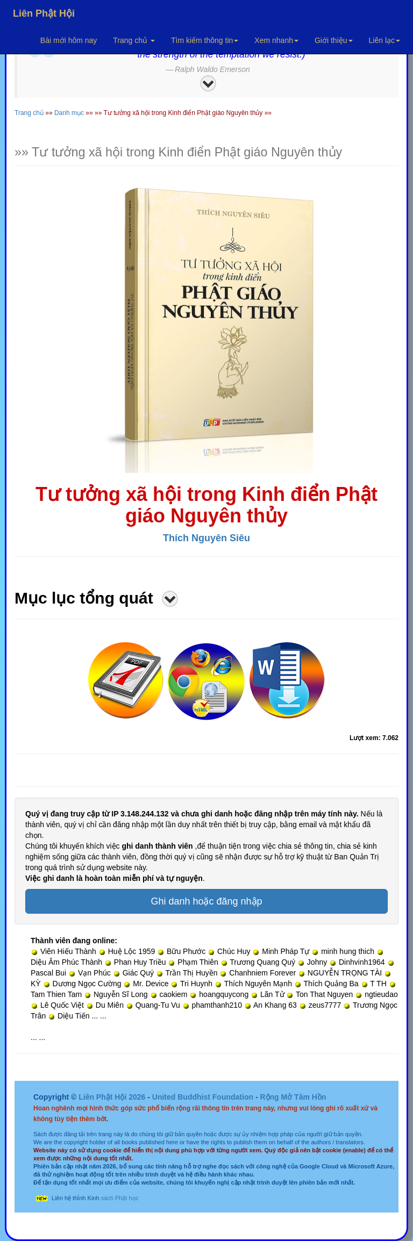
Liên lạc (384, 40)
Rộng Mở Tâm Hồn (293, 1097)
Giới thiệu (334, 40)
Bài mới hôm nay (68, 40)
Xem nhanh (276, 40)
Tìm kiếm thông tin (204, 40)
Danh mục (69, 113)
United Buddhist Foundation (202, 1097)
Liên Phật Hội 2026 (113, 1097)
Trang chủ (134, 40)
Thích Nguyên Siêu (206, 538)
